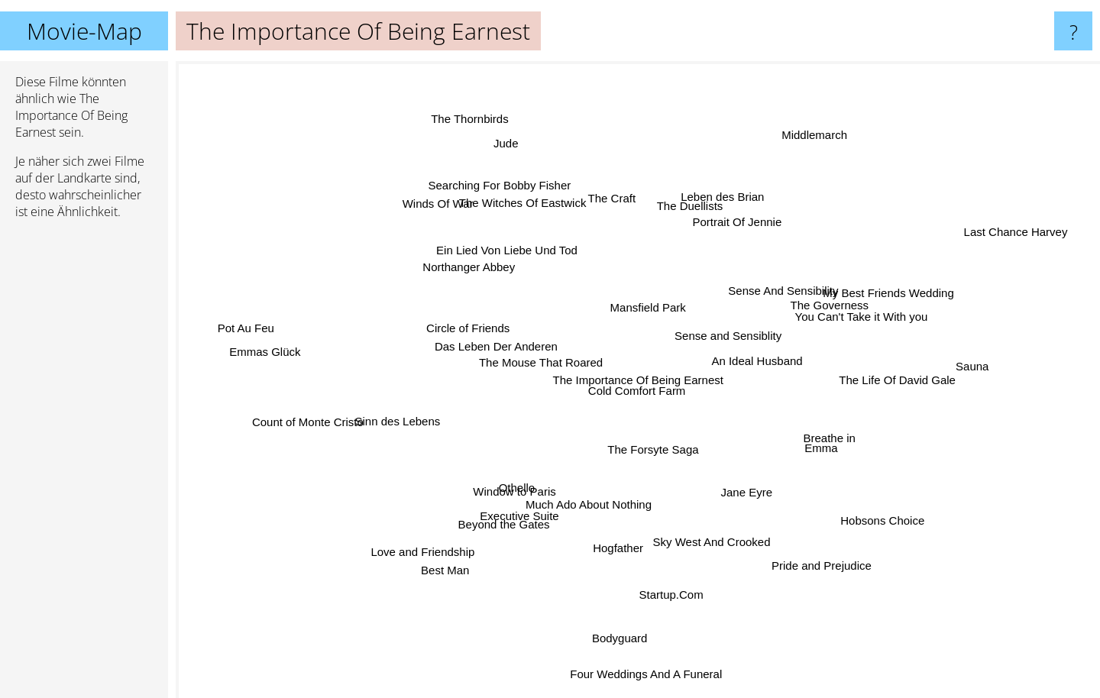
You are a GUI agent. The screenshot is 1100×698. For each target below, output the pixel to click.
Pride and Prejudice (831, 598)
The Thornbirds (483, 132)
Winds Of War (456, 217)
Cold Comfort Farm (643, 388)
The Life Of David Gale (868, 379)
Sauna (935, 369)
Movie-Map (84, 31)
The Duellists (684, 220)
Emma (862, 444)
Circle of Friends (484, 332)
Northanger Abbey (476, 270)
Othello (536, 485)
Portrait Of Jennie (728, 237)
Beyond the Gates (514, 514)
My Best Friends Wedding (875, 290)
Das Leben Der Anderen (507, 348)
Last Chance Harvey (972, 246)
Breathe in (811, 440)
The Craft (605, 182)
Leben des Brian (720, 208)
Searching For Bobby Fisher (509, 198)
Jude (509, 156)
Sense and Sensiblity (728, 324)
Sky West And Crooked (712, 528)
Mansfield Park (632, 280)
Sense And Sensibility (800, 244)
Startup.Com (667, 571)
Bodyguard (617, 629)
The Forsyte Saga (642, 456)
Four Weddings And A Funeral (646, 676)
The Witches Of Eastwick (530, 214)
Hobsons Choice (857, 505)
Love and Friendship (450, 535)
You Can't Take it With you (835, 322)
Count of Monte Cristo (325, 415)
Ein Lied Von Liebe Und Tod (526, 253)
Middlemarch (801, 164)
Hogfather (619, 533)
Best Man (459, 552)
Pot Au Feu (261, 329)
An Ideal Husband (762, 346)
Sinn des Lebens (423, 423)
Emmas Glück (271, 353)
